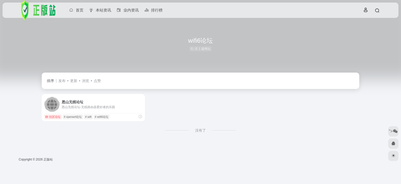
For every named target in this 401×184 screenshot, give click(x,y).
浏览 (85, 81)
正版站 (48, 159)
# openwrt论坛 (73, 116)
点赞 (97, 81)
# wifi (88, 116)
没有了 (200, 130)
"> (393, 131)
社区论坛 (52, 116)
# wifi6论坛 (101, 116)
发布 (62, 81)
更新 (73, 81)
